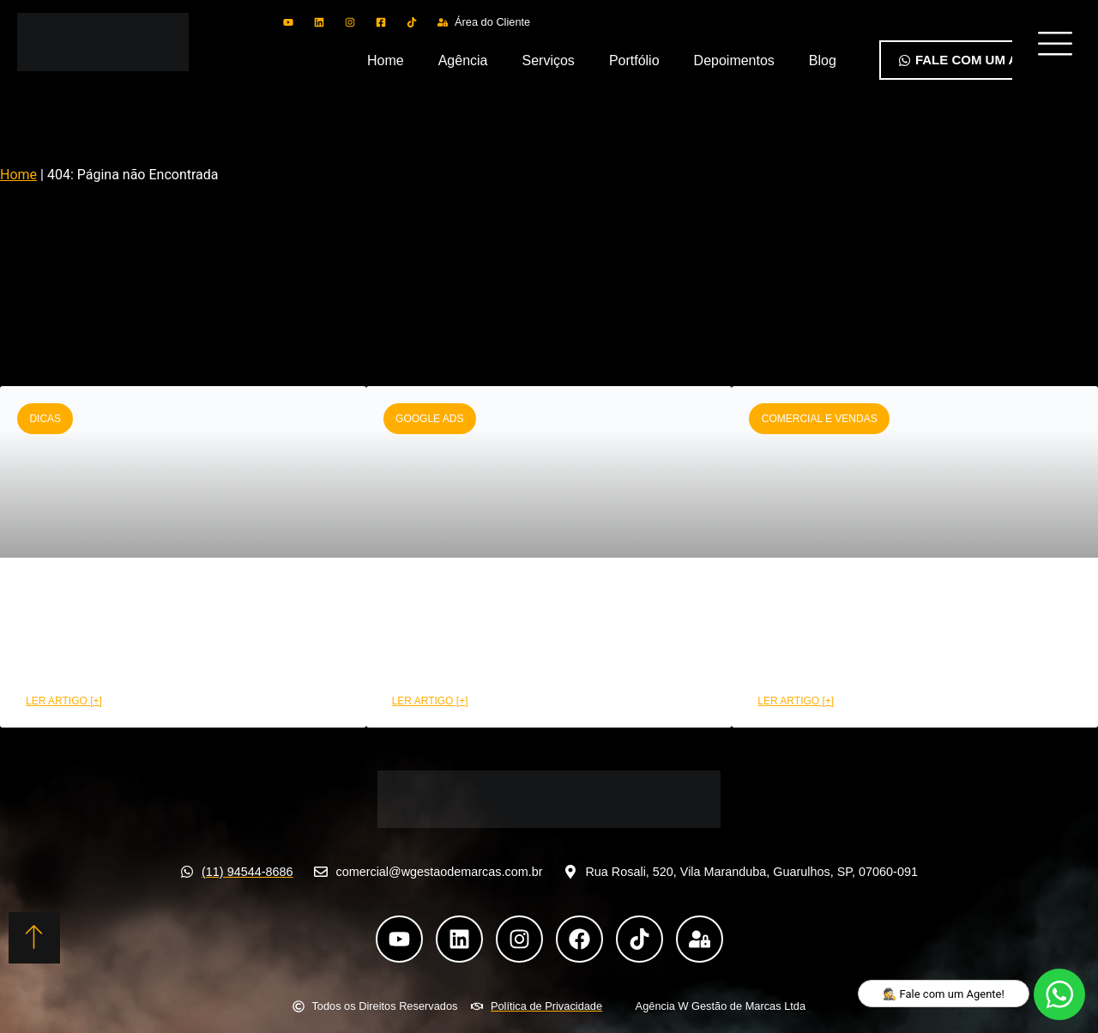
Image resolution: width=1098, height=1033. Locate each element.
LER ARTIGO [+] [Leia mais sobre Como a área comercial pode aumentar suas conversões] (795, 701)
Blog (822, 60)
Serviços (548, 60)
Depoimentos (734, 60)
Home (385, 60)
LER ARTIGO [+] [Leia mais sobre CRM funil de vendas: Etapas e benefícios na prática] (64, 701)
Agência (463, 60)
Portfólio (634, 60)
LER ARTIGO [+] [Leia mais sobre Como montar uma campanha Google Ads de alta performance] (430, 701)
